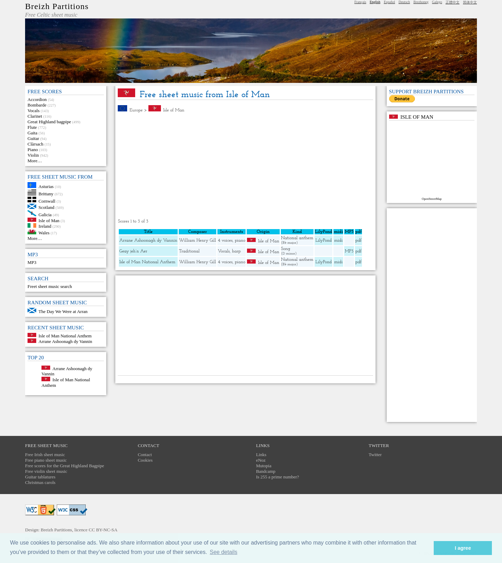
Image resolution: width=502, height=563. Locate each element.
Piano (33, 149)
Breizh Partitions (56, 6)
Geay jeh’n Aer (133, 251)
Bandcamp (266, 471)
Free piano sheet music (46, 460)
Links (261, 454)
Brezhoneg (421, 2)
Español (389, 2)
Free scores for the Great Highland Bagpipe (64, 465)
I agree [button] (463, 548)
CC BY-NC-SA (103, 529)
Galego (437, 2)
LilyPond (323, 240)
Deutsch (404, 2)
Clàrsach (35, 144)
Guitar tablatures (40, 476)
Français (360, 2)
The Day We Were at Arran (63, 311)
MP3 (32, 262)
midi (338, 240)
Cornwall (47, 200)
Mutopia (263, 465)
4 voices (225, 240)
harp (236, 251)
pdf (358, 240)
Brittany (46, 193)
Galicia (45, 214)
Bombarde (37, 105)
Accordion (37, 99)
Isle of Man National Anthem (65, 335)
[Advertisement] (245, 165)
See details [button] (223, 552)
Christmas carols (40, 482)
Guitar (33, 138)
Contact (145, 454)
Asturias (46, 186)
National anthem (297, 238)
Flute (32, 127)
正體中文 (452, 2)
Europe (136, 110)
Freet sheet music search (50, 286)
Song (285, 249)
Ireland (45, 226)
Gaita (32, 132)
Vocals (33, 110)
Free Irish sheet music (45, 454)
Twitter (375, 454)
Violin (33, 155)
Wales (44, 232)
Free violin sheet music (46, 471)
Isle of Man (49, 220)
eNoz (260, 460)
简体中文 (470, 2)
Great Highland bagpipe (49, 121)
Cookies (145, 460)
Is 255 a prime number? (277, 476)
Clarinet (35, 116)
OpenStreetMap (432, 199)
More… (35, 160)
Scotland (47, 207)
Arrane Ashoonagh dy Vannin (65, 341)
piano (240, 240)
